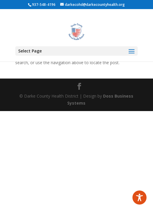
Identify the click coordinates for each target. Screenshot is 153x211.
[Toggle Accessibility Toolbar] (139, 197)
